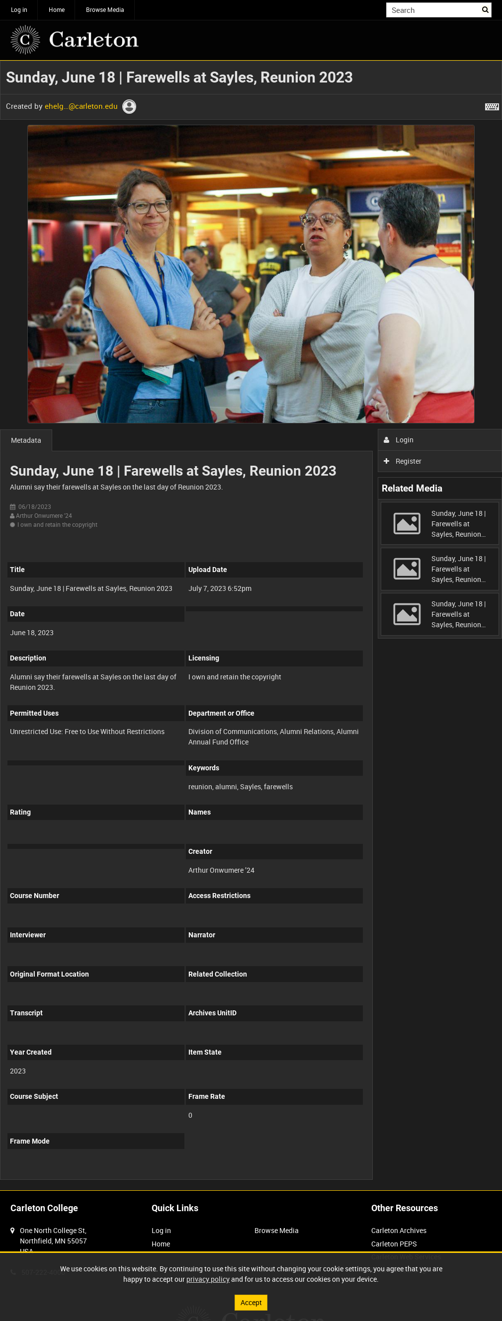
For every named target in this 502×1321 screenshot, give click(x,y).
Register (403, 461)
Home (57, 9)
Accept (251, 1302)
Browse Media (105, 9)
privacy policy (208, 1279)
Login (399, 439)
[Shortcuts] (492, 104)
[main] (251, 625)
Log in (19, 9)
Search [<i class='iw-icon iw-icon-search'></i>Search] (486, 8)
